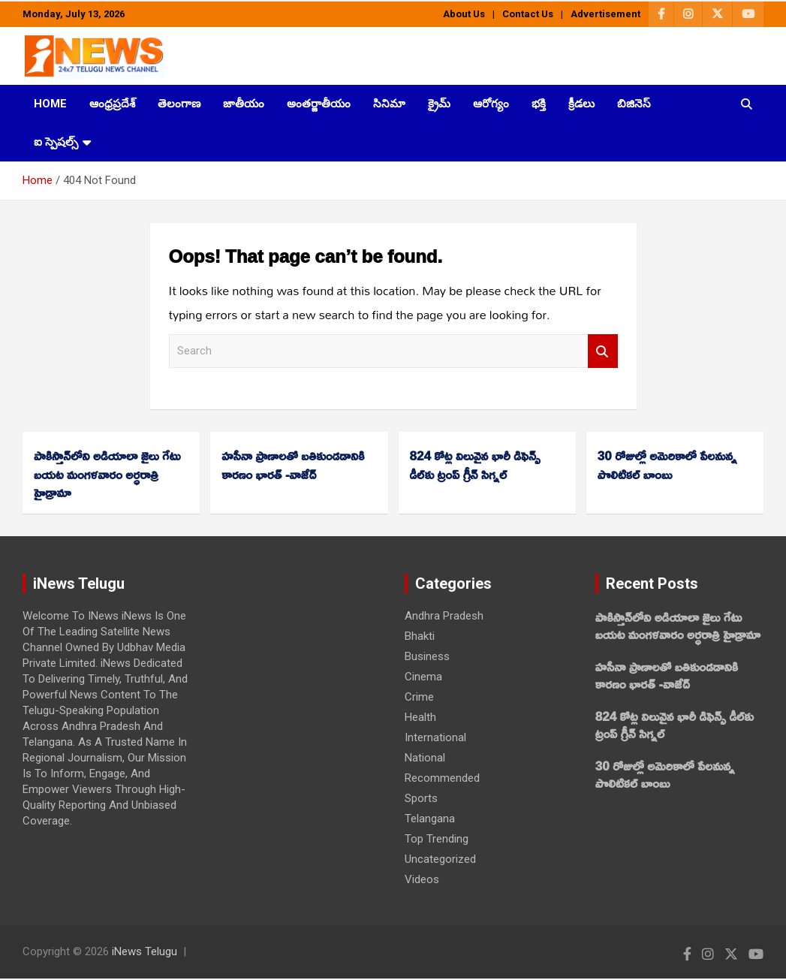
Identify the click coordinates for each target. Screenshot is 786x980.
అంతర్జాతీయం (319, 103)
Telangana (430, 818)
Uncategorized (440, 859)
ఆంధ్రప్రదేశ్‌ (112, 103)
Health (420, 717)
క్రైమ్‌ (439, 103)
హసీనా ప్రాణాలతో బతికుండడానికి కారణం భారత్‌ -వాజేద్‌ (292, 465)
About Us (464, 14)
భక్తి (539, 103)
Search (603, 351)
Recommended (442, 778)
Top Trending (436, 839)
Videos (422, 879)
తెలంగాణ (179, 103)
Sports (421, 798)
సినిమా (389, 103)
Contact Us (527, 14)
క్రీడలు (581, 103)
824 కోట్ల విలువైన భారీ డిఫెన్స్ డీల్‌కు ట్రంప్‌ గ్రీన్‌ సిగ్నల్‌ (475, 465)
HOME (50, 103)
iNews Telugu (144, 951)
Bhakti (420, 636)
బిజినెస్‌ (634, 103)
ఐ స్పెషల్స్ (56, 142)
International (435, 737)
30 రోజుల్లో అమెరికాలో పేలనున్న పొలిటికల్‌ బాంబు (667, 465)
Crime (419, 697)
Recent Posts (652, 583)
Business (427, 656)
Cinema (423, 676)
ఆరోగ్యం (491, 103)
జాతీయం (243, 103)
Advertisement (605, 14)
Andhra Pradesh (444, 616)
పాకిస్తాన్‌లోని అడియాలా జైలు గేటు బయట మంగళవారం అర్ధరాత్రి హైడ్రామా (107, 474)
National (425, 757)
